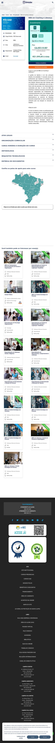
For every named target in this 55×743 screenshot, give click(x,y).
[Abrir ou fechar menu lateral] (2, 2)
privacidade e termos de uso (21, 729)
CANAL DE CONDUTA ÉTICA (27, 661)
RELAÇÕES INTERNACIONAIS (27, 656)
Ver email (15, 56)
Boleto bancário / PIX (35, 28)
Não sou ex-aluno (41, 36)
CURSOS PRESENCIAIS (27, 574)
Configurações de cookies (21, 737)
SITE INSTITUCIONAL (27, 570)
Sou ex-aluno (34, 36)
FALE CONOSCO (27, 631)
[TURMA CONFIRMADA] (18, 255)
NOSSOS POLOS (27, 583)
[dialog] (27, 732)
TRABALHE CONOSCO (27, 648)
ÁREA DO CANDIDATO (27, 596)
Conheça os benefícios (41, 63)
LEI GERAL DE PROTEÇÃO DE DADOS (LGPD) (27, 609)
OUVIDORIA (27, 635)
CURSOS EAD (27, 579)
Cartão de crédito (44, 28)
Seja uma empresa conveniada (27, 618)
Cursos (7, 14)
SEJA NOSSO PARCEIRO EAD (27, 652)
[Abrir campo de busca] (52, 2)
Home (3, 14)
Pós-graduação (16, 14)
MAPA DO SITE (27, 604)
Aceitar (32, 737)
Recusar (45, 737)
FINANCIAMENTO (27, 591)
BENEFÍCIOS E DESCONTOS (27, 587)
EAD (11, 14)
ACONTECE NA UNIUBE (27, 600)
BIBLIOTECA (27, 639)
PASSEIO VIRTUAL (27, 626)
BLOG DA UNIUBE (27, 644)
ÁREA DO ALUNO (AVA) (27, 622)
